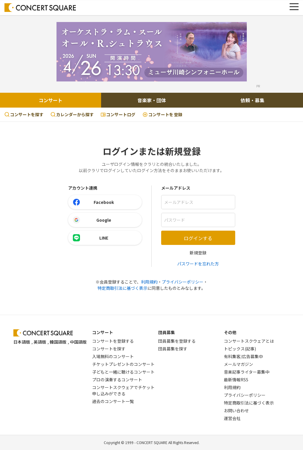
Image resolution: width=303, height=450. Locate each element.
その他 (230, 332)
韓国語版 (58, 342)
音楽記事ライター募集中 (246, 372)
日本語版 (21, 342)
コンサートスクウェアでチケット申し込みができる (123, 390)
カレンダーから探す (72, 114)
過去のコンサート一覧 (113, 401)
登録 (162, 114)
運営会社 (232, 418)
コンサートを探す (23, 114)
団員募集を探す (172, 349)
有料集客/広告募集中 (243, 356)
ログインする (198, 238)
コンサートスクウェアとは (249, 341)
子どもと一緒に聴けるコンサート (123, 372)
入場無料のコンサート (113, 356)
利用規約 (149, 282)
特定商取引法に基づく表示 (122, 288)
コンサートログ (118, 114)
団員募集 (166, 332)
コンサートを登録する (113, 341)
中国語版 (78, 342)
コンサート (50, 100)
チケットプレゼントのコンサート (123, 364)
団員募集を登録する (177, 341)
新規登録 (198, 253)
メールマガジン (238, 364)
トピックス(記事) (240, 349)
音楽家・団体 (151, 100)
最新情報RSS (236, 380)
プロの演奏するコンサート (117, 380)
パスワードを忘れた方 (198, 264)
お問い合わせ (236, 410)
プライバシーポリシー (182, 282)
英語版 (40, 342)
